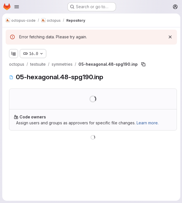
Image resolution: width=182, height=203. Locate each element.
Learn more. (148, 122)
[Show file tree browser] (13, 53)
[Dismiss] (169, 37)
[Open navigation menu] (16, 6)
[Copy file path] (143, 64)
